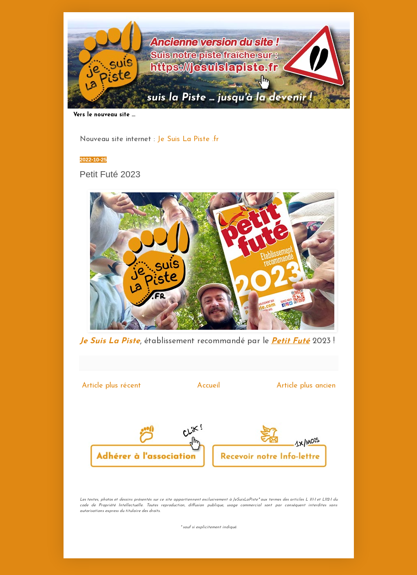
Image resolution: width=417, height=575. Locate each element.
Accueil (208, 386)
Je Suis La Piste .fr (188, 139)
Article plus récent (111, 386)
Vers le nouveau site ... (104, 115)
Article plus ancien (306, 386)
